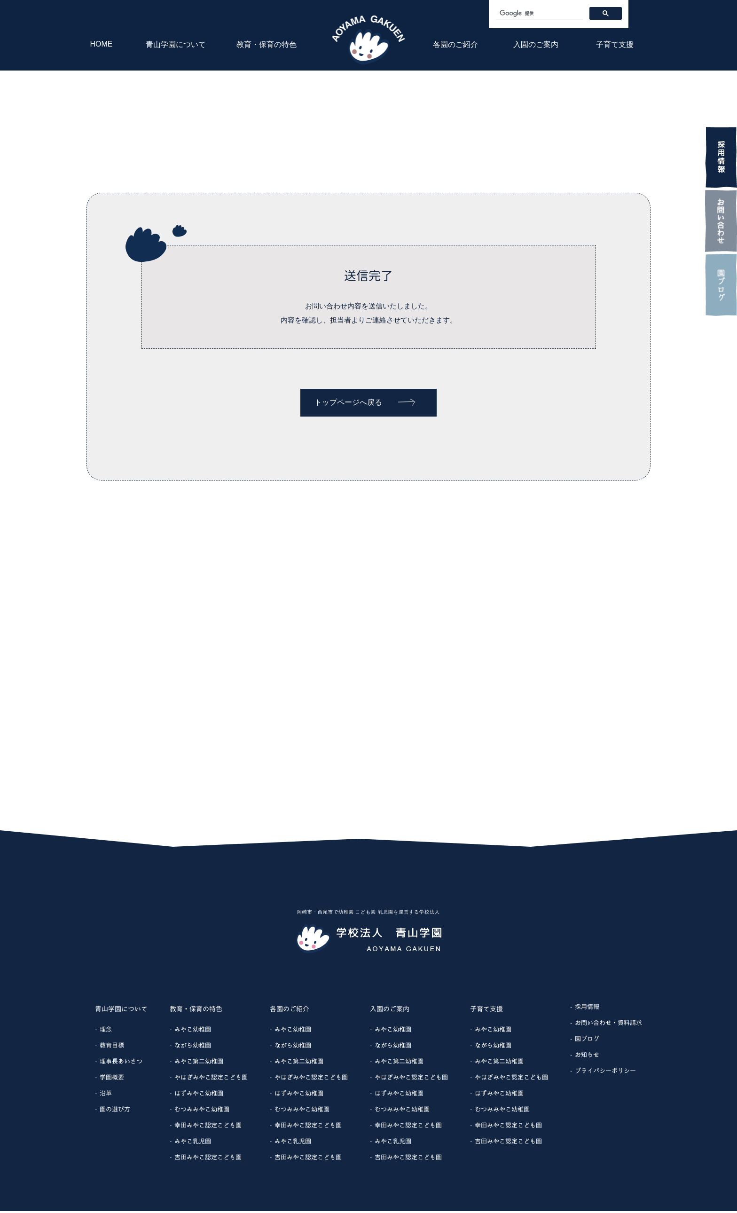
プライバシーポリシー (605, 1072)
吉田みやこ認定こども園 (208, 1159)
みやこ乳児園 (192, 1143)
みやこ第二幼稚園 (198, 1063)
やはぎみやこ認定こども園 (211, 1079)
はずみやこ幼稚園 (198, 1095)
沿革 (106, 1095)
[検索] (538, 13)
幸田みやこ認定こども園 (208, 1127)
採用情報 (587, 1008)
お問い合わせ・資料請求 (608, 1024)
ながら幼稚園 (192, 1047)
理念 (106, 1031)
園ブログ (587, 1040)
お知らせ (587, 1056)
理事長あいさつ (121, 1063)
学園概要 (112, 1079)
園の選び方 (115, 1111)
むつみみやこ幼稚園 (201, 1111)
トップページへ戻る (365, 402)
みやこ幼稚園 (192, 1031)
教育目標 (112, 1047)
